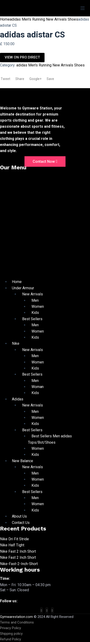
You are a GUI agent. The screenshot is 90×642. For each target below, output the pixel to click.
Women (37, 306)
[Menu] (82, 8)
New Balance (22, 461)
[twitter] (47, 610)
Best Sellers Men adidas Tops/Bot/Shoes (50, 439)
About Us (19, 516)
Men (35, 300)
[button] (45, 226)
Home (5, 19)
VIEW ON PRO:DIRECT (22, 57)
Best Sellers (32, 319)
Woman (37, 386)
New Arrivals (32, 294)
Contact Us (21, 522)
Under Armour (23, 288)
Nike (15, 343)
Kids (35, 312)
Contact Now (45, 161)
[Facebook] (41, 610)
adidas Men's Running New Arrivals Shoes (44, 19)
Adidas (17, 399)
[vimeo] (52, 610)
